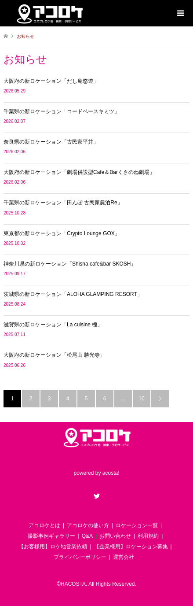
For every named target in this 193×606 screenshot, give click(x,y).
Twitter (97, 496)
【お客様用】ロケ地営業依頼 (52, 546)
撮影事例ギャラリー (51, 536)
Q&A (87, 536)
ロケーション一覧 (137, 525)
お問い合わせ (115, 536)
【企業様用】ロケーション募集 (131, 546)
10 (141, 398)
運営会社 (123, 557)
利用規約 (148, 536)
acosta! (111, 473)
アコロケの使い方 (88, 525)
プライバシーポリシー (80, 557)
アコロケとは (44, 525)
